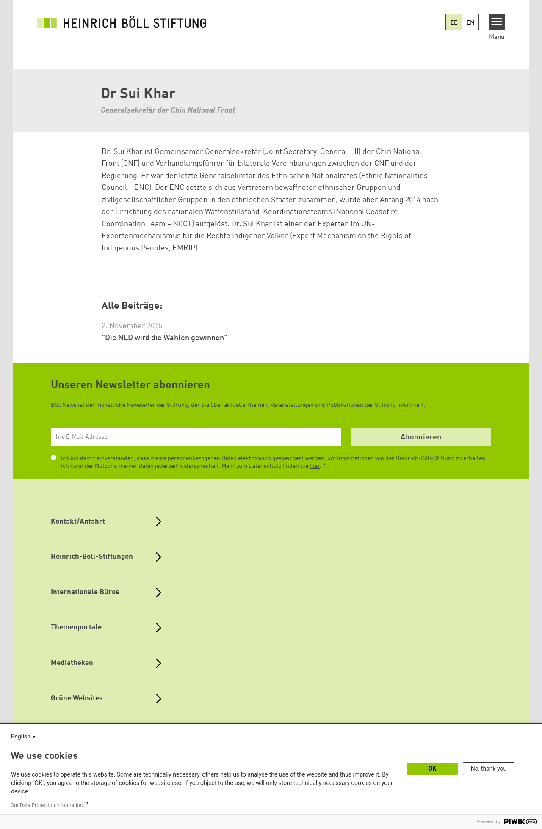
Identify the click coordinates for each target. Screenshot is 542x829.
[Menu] (497, 22)
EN (470, 23)
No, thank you (489, 768)
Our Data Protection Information (47, 805)
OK (433, 768)
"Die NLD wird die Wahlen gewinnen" (164, 338)
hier (315, 466)
